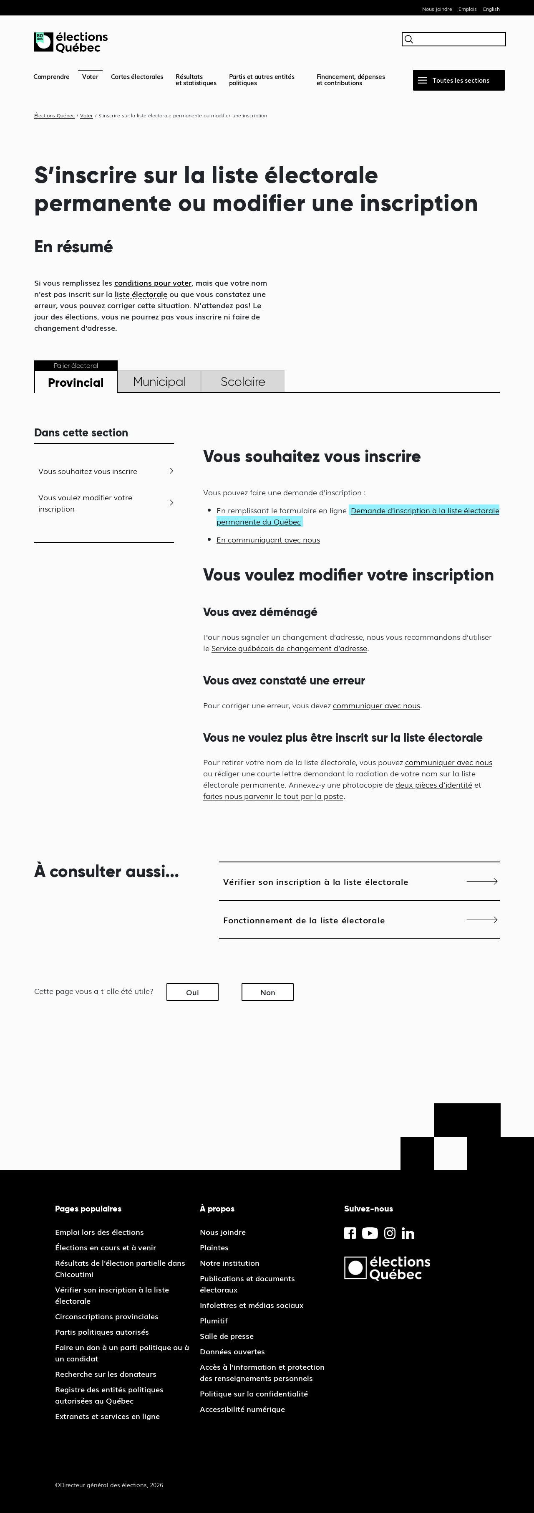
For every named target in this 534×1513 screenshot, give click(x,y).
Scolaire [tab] (243, 381)
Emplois (467, 9)
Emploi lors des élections (99, 1231)
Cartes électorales (137, 76)
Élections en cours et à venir (105, 1247)
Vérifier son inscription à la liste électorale (316, 881)
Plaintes (214, 1247)
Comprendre (51, 76)
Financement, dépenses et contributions (351, 79)
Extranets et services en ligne (107, 1415)
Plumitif (214, 1320)
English (491, 9)
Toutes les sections (461, 79)
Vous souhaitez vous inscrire (87, 470)
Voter (90, 76)
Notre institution (229, 1262)
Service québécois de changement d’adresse (289, 647)
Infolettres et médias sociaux (251, 1304)
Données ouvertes (232, 1351)
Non (267, 991)
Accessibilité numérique (242, 1408)
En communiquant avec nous (268, 539)
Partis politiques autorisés (102, 1331)
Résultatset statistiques (196, 79)
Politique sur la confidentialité (254, 1393)
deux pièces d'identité (433, 784)
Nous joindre (437, 9)
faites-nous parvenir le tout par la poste (273, 795)
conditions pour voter (152, 282)
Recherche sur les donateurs (105, 1373)
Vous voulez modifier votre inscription (85, 503)
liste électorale (141, 293)
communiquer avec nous (376, 704)
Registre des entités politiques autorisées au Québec (109, 1395)
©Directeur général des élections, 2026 (109, 1484)
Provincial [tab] (76, 382)
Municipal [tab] (159, 381)
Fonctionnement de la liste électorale (304, 919)
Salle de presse (227, 1335)
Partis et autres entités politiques (262, 79)
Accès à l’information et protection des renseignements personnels (262, 1372)
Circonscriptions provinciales (107, 1315)
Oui (192, 991)
